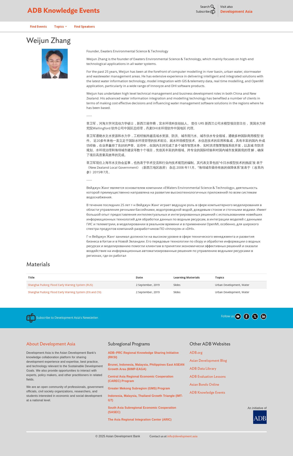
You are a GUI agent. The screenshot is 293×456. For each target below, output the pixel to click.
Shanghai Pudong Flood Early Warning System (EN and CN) (64, 292)
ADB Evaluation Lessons (208, 376)
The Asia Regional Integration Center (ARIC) (140, 419)
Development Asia (236, 11)
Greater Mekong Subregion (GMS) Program (139, 388)
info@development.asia (182, 436)
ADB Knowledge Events (207, 392)
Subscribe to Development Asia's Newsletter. (62, 318)
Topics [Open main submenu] (59, 26)
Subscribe (205, 11)
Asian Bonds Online (204, 384)
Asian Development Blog (208, 360)
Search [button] (207, 7)
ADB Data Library (203, 368)
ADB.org (196, 353)
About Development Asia (50, 344)
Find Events (38, 26)
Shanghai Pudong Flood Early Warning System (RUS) (60, 285)
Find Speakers (84, 26)
